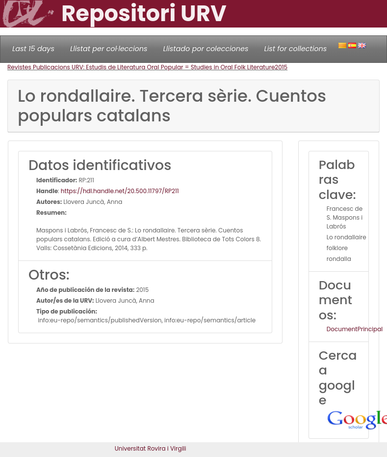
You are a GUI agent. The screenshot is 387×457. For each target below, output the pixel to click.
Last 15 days (33, 49)
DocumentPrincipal (355, 329)
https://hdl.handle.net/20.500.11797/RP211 (120, 191)
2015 (281, 67)
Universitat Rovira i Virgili (150, 448)
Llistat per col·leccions (109, 49)
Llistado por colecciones (206, 49)
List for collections (295, 49)
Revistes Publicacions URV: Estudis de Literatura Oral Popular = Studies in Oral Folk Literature (141, 67)
